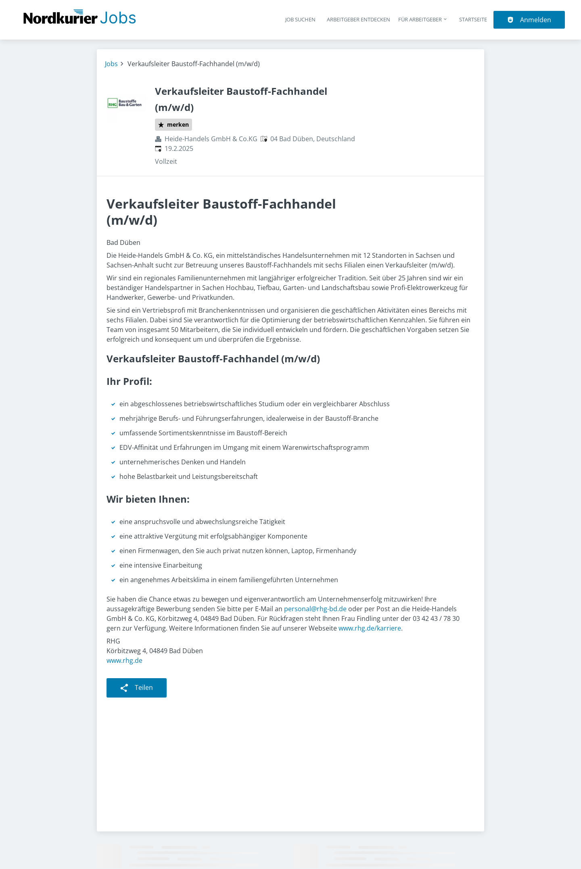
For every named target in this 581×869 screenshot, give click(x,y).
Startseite (473, 19)
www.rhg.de (124, 660)
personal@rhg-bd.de (315, 608)
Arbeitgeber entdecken (358, 19)
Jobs (111, 63)
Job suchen (300, 19)
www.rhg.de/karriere (370, 628)
